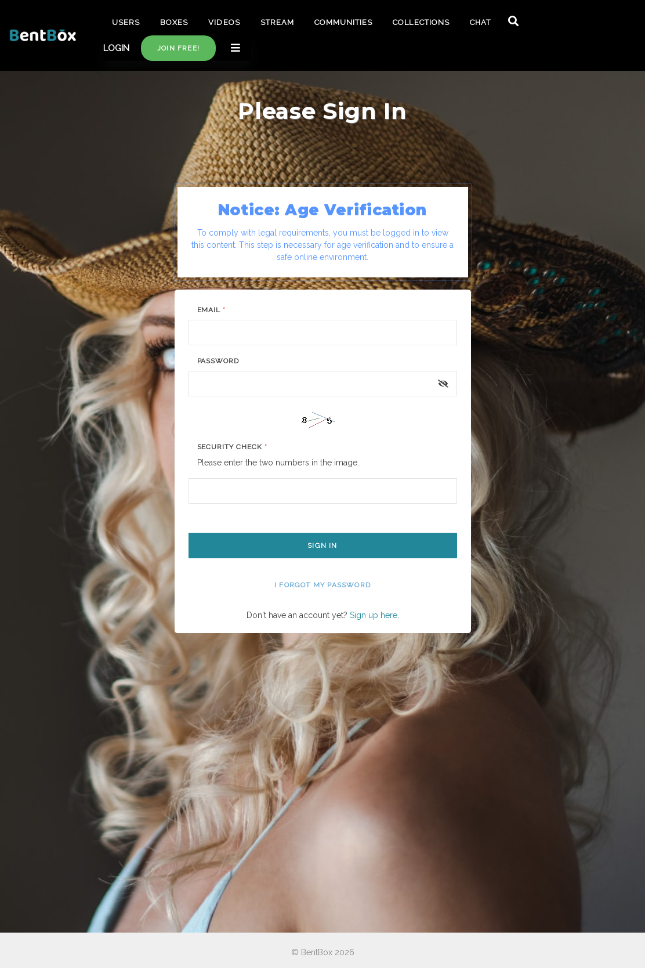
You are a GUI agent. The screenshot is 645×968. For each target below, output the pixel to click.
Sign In (322, 545)
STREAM (277, 22)
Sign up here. (374, 615)
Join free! (178, 48)
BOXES (174, 22)
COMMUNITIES (343, 22)
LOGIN (116, 48)
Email (211, 310)
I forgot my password (322, 585)
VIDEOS (224, 22)
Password (218, 361)
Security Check (232, 447)
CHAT (480, 22)
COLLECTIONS (421, 22)
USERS (126, 22)
